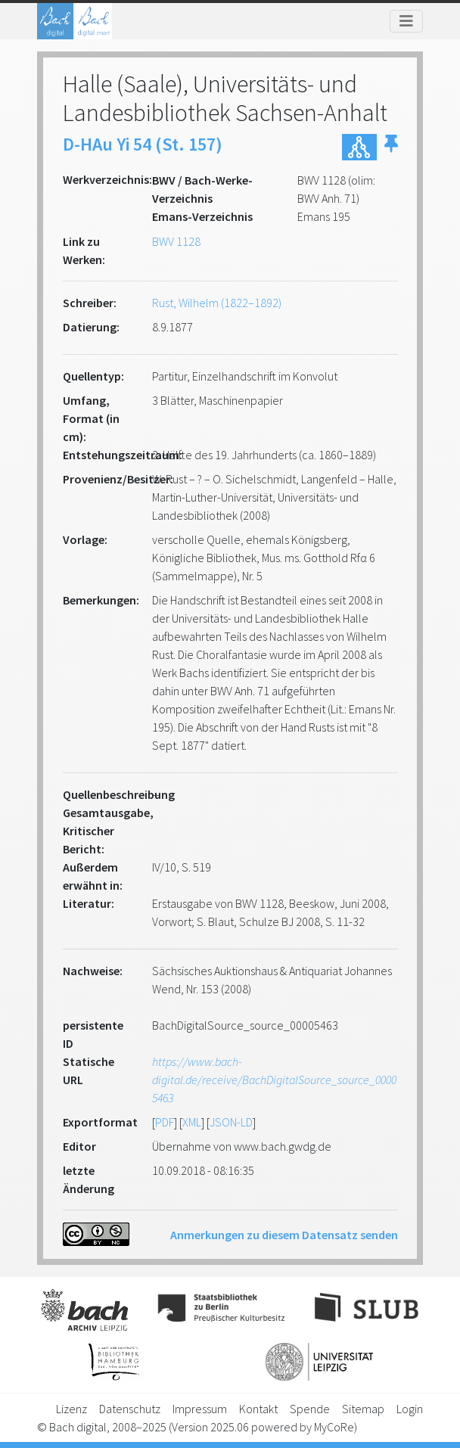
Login (409, 1408)
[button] (391, 147)
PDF (164, 1122)
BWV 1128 (176, 241)
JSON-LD (231, 1122)
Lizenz (71, 1408)
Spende (310, 1408)
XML (191, 1122)
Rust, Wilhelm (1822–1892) (216, 302)
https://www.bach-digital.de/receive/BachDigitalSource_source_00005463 (274, 1079)
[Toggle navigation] (406, 21)
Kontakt (258, 1408)
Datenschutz (129, 1408)
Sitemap (363, 1408)
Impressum (199, 1408)
